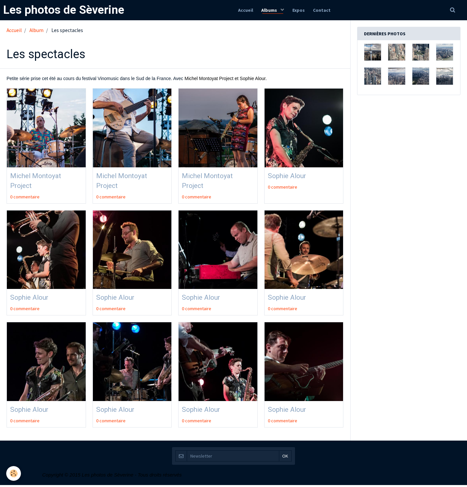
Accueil (243, 10)
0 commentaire (25, 198)
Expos (299, 10)
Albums (269, 10)
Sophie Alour (290, 175)
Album (36, 30)
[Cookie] (14, 473)
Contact (324, 10)
